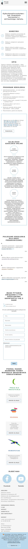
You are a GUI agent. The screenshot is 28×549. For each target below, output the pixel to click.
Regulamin (4, 546)
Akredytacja (5, 511)
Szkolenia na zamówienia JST (9, 494)
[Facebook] (7, 478)
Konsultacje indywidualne (8, 501)
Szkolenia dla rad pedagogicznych (10, 496)
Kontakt (3, 509)
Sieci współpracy (6, 513)
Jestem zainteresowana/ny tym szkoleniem (14, 352)
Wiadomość (6, 343)
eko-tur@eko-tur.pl (11, 306)
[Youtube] (21, 478)
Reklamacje (5, 544)
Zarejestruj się (8, 131)
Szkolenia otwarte (6, 492)
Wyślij (14, 363)
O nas (3, 507)
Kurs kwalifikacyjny (6, 497)
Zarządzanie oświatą (8, 505)
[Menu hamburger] (26, 2)
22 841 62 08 (8, 304)
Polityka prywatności (8, 542)
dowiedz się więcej (14, 400)
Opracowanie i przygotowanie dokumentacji (12, 499)
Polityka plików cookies (9, 540)
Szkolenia (4, 490)
